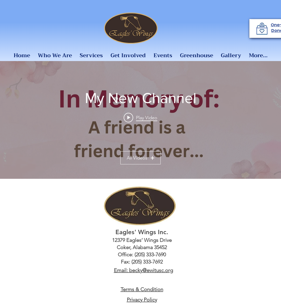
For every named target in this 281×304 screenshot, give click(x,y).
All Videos (140, 158)
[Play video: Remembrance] (140, 117)
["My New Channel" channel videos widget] (140, 120)
